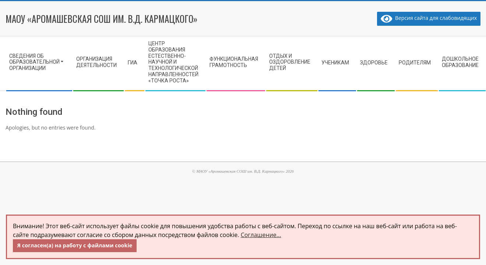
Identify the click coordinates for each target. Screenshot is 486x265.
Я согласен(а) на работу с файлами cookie (75, 245)
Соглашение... (261, 235)
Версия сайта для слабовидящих (429, 17)
